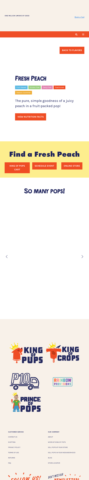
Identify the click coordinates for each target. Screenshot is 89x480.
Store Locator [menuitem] (54, 447)
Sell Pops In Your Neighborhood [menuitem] (61, 436)
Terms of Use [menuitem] (13, 436)
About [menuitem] (50, 421)
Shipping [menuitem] (11, 426)
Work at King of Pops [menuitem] (57, 426)
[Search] (76, 18)
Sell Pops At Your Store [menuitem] (58, 431)
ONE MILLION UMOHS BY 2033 (17, 8)
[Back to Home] (52, 7)
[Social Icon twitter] (20, 474)
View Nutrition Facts (30, 100)
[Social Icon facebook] (15, 474)
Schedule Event (44, 149)
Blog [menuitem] (50, 442)
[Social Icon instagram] (10, 474)
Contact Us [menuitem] (12, 421)
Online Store (72, 149)
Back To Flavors (72, 34)
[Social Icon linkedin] (25, 474)
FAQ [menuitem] (9, 447)
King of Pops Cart (17, 151)
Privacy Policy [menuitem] (14, 431)
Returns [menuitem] (11, 442)
